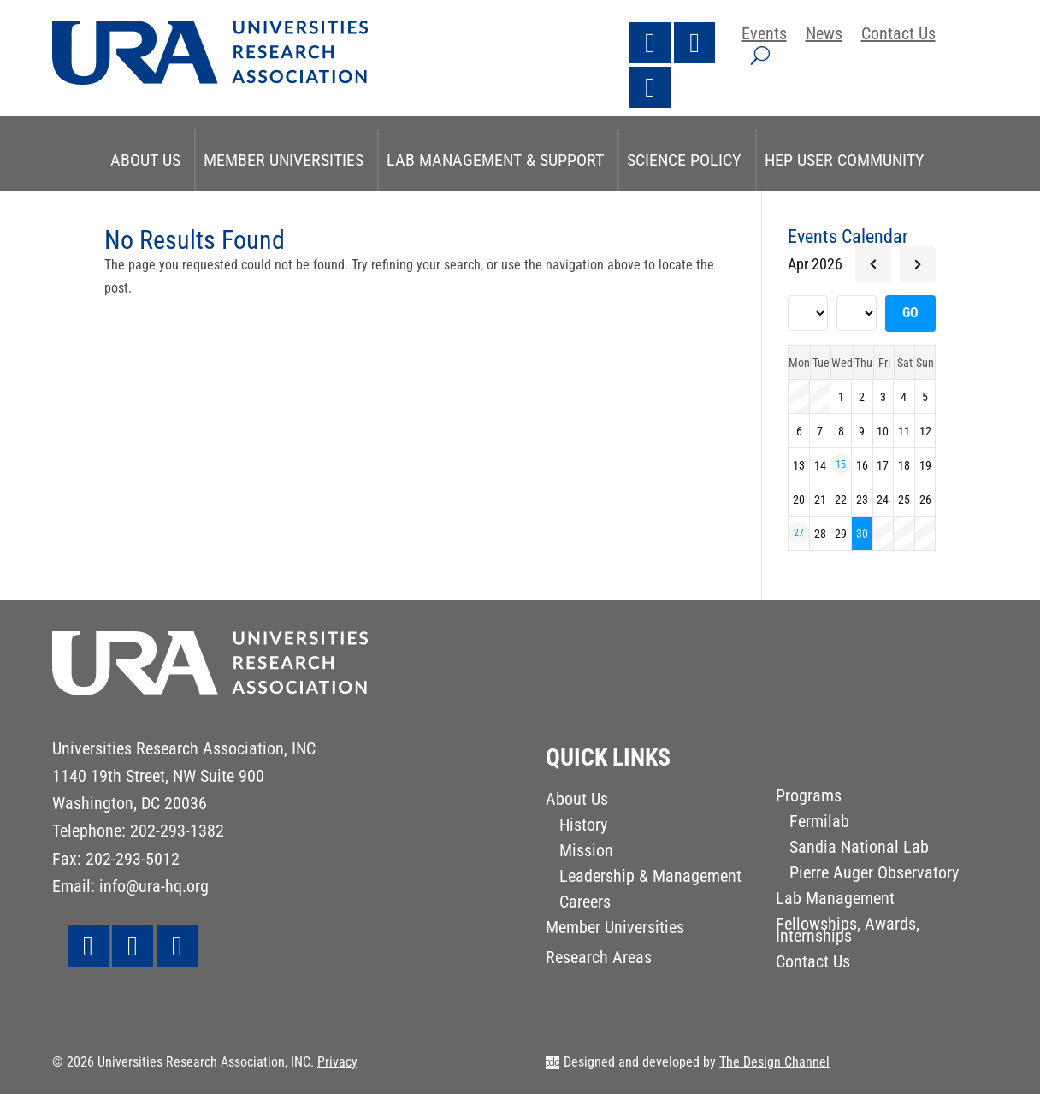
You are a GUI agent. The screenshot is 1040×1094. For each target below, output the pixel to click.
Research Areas (599, 959)
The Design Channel (774, 1062)
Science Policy (684, 160)
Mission (586, 852)
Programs (809, 797)
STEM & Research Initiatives (518, 221)
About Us (145, 160)
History (583, 827)
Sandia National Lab (859, 849)
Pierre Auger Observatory (874, 874)
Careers (585, 904)
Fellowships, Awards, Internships (847, 932)
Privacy (337, 1062)
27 (799, 533)
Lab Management (835, 900)
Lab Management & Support (495, 160)
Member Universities (283, 160)
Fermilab (819, 823)
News (824, 35)
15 (841, 464)
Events (764, 35)
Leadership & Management (650, 878)
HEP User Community (845, 160)
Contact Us (898, 35)
